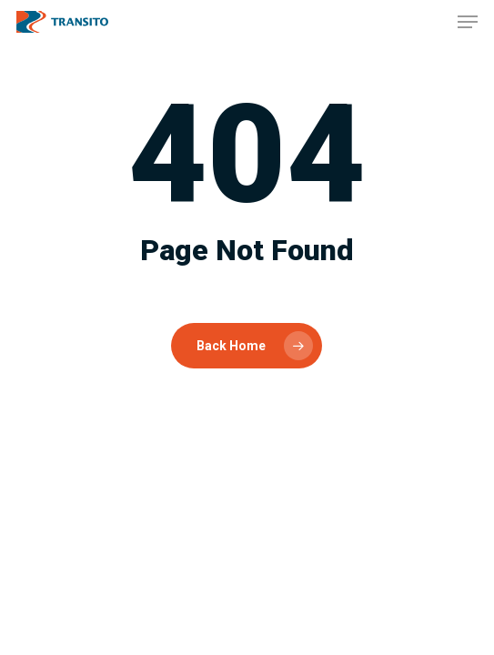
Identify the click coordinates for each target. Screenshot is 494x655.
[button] (468, 22)
